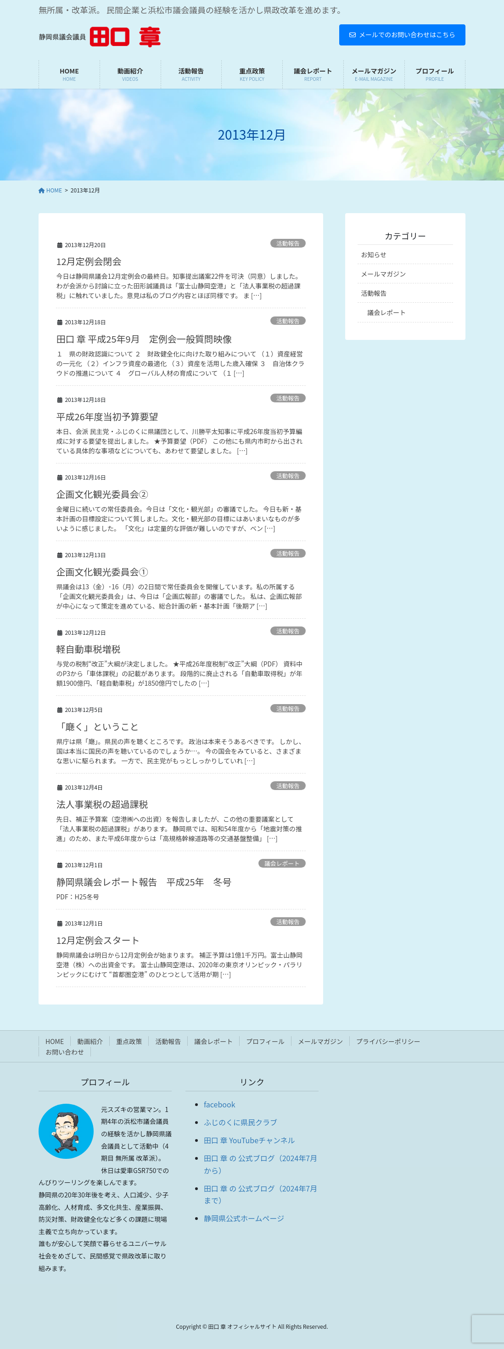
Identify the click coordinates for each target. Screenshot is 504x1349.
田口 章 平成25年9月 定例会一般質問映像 (143, 338)
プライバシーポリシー (388, 1041)
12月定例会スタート (98, 940)
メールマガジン (383, 273)
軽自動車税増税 (88, 648)
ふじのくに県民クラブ (240, 1122)
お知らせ (373, 254)
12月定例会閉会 (88, 261)
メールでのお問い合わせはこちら (402, 34)
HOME (54, 1041)
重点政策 (129, 1041)
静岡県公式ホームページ (244, 1218)
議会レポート (282, 863)
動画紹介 (90, 1041)
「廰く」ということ (97, 726)
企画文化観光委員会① (102, 571)
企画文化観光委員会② (102, 494)
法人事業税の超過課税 (102, 804)
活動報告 (288, 243)
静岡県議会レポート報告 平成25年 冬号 (143, 881)
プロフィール (265, 1041)
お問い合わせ (64, 1051)
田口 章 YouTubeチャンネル (249, 1140)
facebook (219, 1104)
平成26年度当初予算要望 (107, 416)
